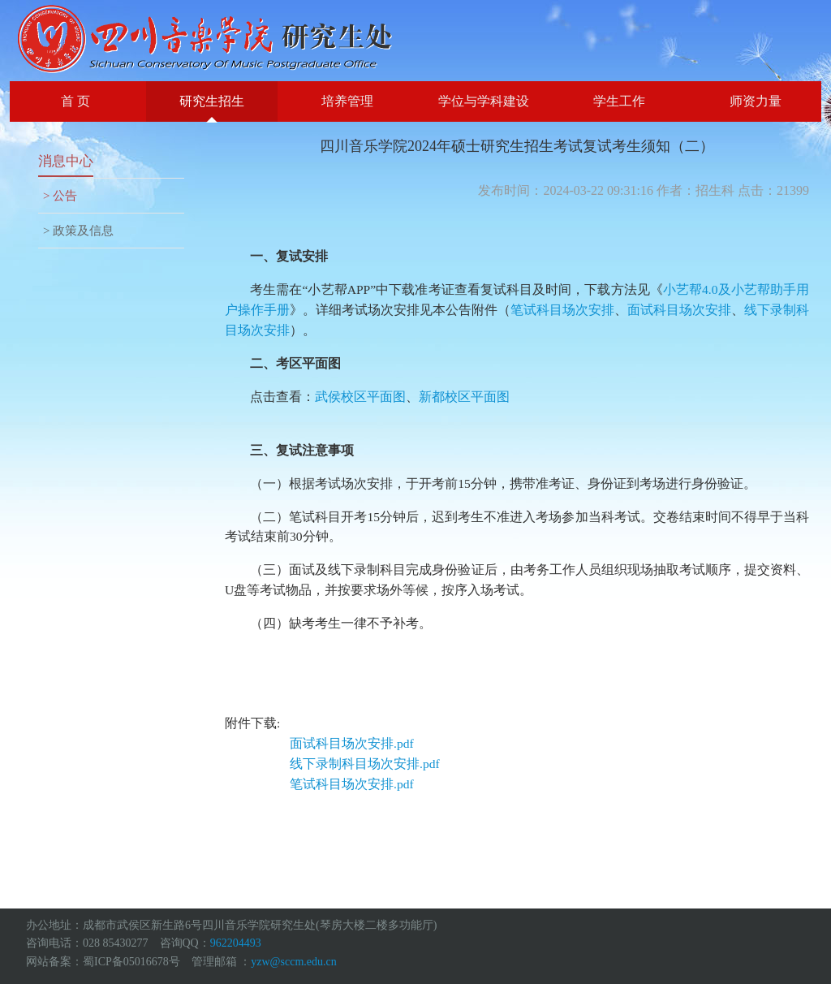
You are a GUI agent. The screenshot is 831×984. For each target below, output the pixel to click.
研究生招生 (211, 101)
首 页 (75, 101)
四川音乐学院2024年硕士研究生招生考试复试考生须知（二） (517, 146)
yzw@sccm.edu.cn (293, 962)
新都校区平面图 (464, 397)
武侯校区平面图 (360, 397)
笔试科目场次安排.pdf (352, 784)
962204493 (235, 943)
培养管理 (347, 101)
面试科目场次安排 (679, 310)
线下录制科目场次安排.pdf (365, 763)
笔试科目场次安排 (562, 310)
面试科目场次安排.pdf (352, 743)
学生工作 (619, 101)
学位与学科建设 (483, 101)
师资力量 (755, 101)
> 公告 (60, 195)
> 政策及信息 (78, 230)
